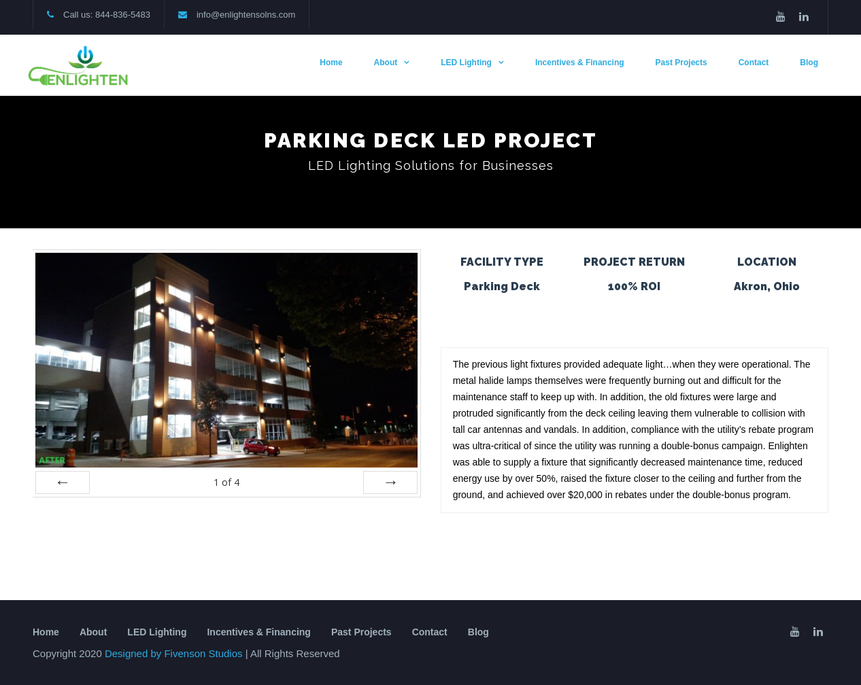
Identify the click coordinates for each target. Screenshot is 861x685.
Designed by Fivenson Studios (175, 653)
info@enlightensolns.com (246, 15)
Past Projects (681, 62)
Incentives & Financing (579, 62)
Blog (809, 62)
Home (331, 62)
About (386, 62)
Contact (754, 62)
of (226, 482)
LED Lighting (466, 62)
